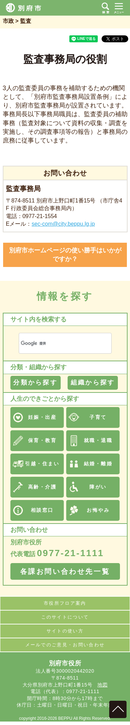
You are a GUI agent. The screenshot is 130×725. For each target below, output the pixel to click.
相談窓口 (42, 510)
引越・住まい (42, 463)
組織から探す (93, 382)
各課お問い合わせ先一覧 (65, 571)
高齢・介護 (42, 487)
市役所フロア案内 (65, 603)
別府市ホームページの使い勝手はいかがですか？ (65, 254)
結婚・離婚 (98, 463)
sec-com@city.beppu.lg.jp (63, 224)
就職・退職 (98, 440)
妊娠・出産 (42, 417)
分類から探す (35, 382)
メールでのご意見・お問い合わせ (65, 644)
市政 (8, 21)
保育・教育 (42, 440)
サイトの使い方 (65, 630)
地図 (102, 685)
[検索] (57, 343)
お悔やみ (98, 510)
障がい (98, 487)
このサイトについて (65, 617)
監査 (25, 21)
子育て (98, 417)
